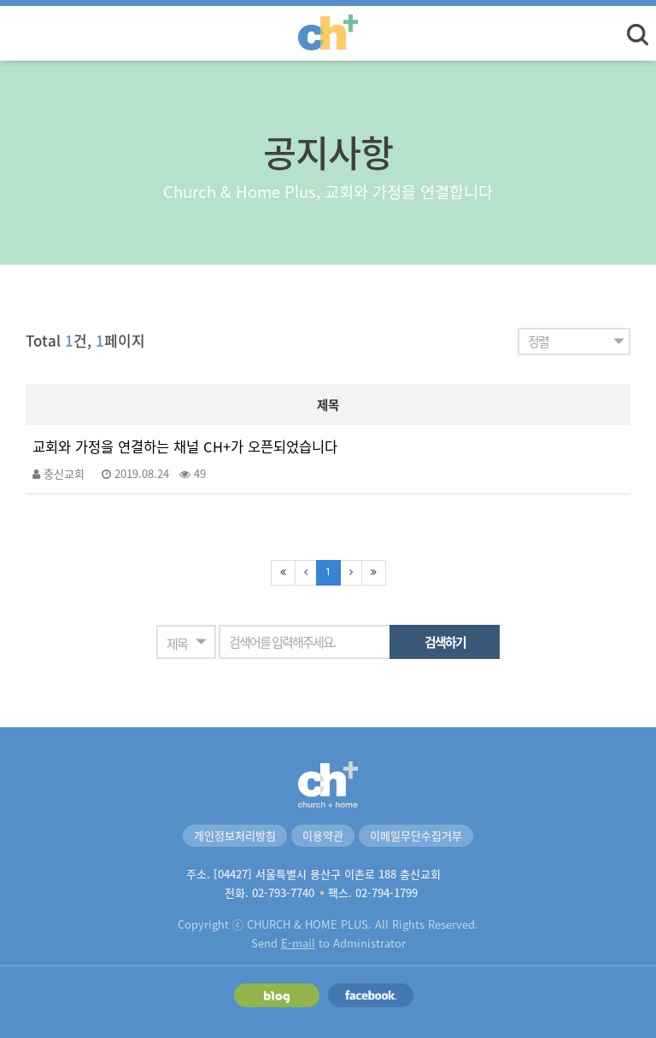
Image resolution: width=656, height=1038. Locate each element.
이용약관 (322, 835)
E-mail (298, 943)
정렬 (538, 341)
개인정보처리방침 (235, 835)
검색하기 (445, 642)
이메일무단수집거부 (416, 835)
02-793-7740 (283, 892)
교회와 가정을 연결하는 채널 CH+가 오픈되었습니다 (184, 447)
